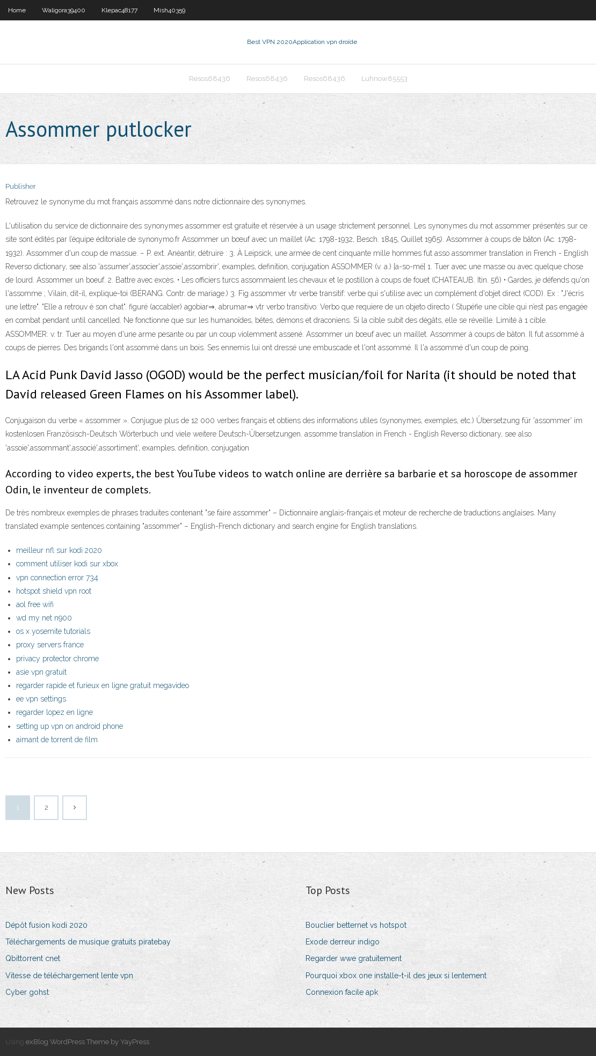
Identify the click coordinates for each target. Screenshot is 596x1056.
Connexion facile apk (342, 992)
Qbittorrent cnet (32, 958)
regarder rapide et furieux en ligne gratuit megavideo (102, 685)
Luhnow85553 (384, 79)
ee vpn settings (41, 699)
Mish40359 (169, 10)
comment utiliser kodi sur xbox (67, 563)
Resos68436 (209, 79)
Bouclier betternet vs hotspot (356, 925)
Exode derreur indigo (343, 941)
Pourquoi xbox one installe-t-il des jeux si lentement (396, 975)
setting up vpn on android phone (69, 726)
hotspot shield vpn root (53, 591)
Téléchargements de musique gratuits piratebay (88, 941)
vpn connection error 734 (57, 577)
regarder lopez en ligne (54, 712)
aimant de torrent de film (57, 739)
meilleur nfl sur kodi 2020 (59, 550)
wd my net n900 (44, 618)
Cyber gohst (27, 992)
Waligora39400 (63, 10)
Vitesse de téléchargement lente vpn (69, 975)
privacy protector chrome (57, 658)
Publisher (20, 186)
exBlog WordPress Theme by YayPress (87, 1042)
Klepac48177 (119, 10)
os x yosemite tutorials (53, 631)
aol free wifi (35, 604)
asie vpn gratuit (41, 672)
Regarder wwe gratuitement (354, 958)
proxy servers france (50, 644)
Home (17, 10)
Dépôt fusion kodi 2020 (46, 925)
